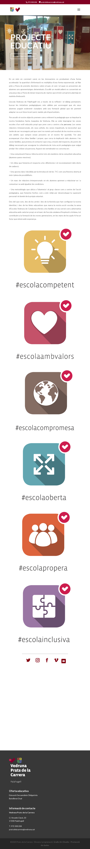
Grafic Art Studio (61, 842)
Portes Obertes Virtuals (24, 56)
